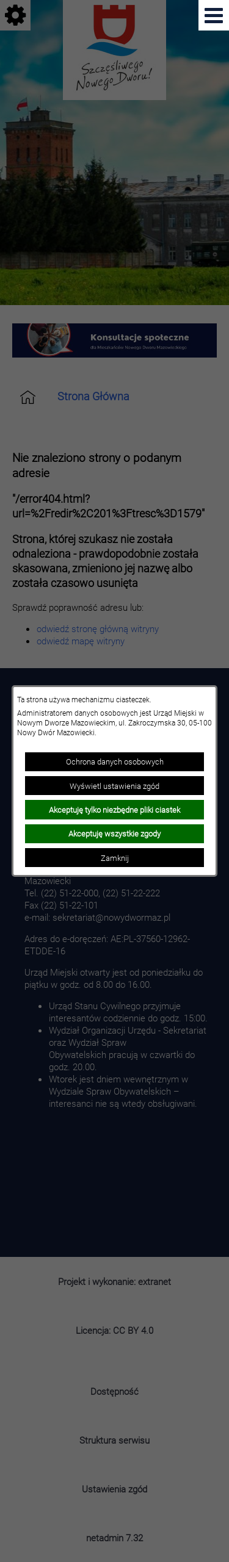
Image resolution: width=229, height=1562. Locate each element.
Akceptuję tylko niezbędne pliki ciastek (114, 809)
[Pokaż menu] (213, 15)
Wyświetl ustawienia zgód (114, 785)
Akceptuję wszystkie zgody (114, 833)
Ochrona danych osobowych (115, 761)
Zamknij (115, 857)
